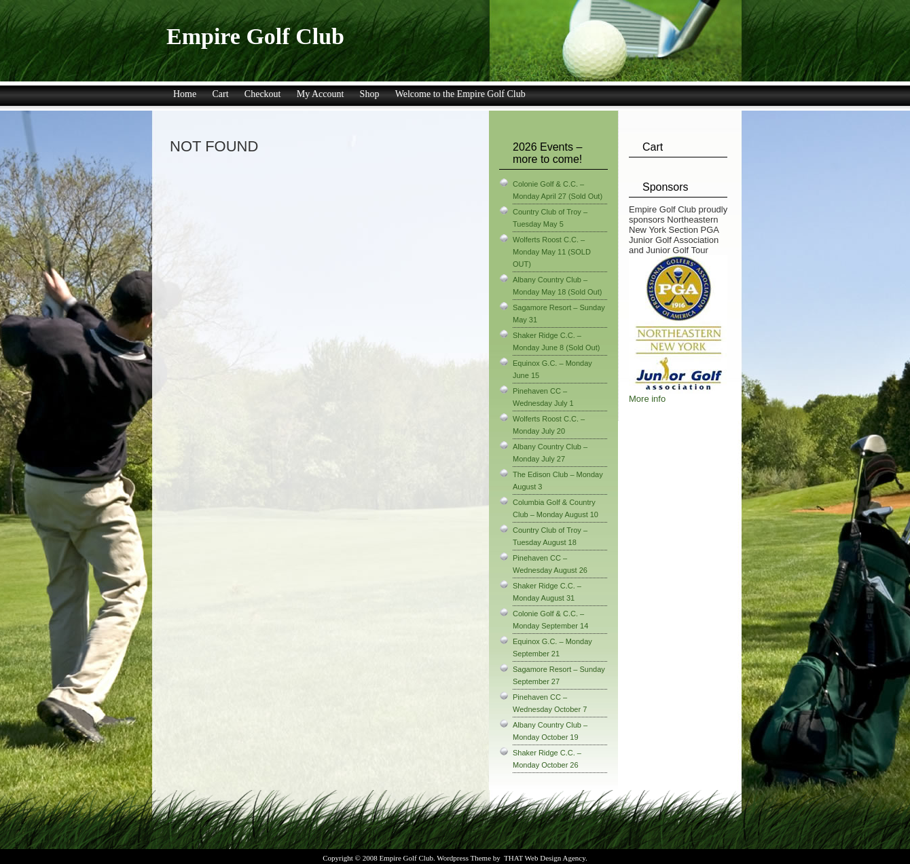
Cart (220, 94)
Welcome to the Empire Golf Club (460, 94)
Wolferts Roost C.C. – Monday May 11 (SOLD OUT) (552, 252)
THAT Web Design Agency (544, 858)
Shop (370, 94)
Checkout (262, 94)
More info (647, 399)
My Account (320, 94)
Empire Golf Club (255, 36)
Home (184, 94)
